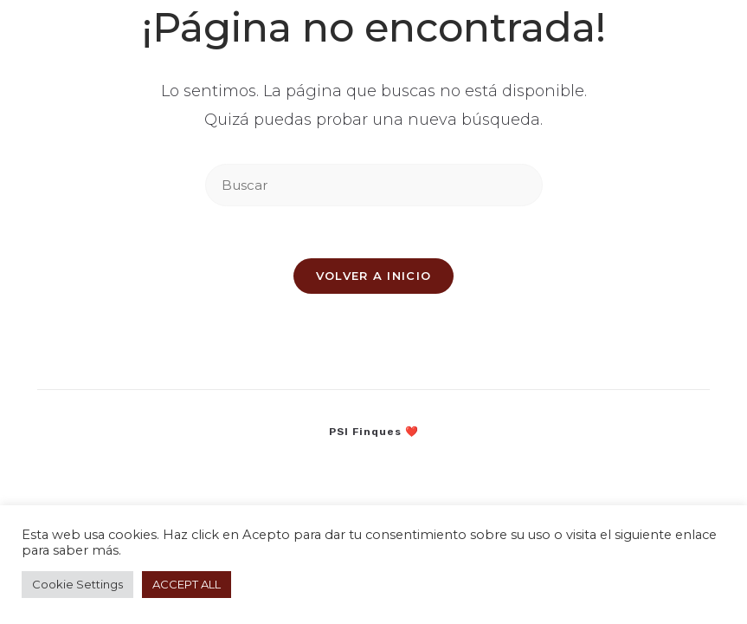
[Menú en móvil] (676, 29)
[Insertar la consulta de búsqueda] (374, 185)
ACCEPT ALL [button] (186, 584)
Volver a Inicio (374, 276)
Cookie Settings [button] (77, 584)
